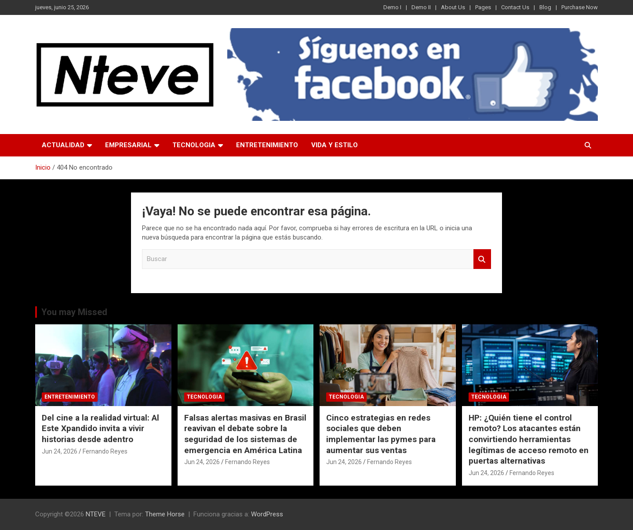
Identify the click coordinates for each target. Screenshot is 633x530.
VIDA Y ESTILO (334, 145)
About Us (453, 7)
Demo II (421, 7)
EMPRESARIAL (128, 145)
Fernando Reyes (105, 451)
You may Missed (74, 312)
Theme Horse (165, 514)
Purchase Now (579, 7)
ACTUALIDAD (63, 145)
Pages (483, 7)
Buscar (482, 259)
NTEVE (96, 514)
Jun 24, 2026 (59, 451)
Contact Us (515, 7)
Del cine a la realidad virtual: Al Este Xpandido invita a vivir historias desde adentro (100, 428)
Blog (545, 7)
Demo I (392, 7)
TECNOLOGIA (193, 145)
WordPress (267, 514)
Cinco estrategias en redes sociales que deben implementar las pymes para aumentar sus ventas (381, 434)
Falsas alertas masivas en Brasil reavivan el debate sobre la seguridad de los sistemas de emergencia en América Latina (245, 434)
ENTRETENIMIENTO (267, 145)
